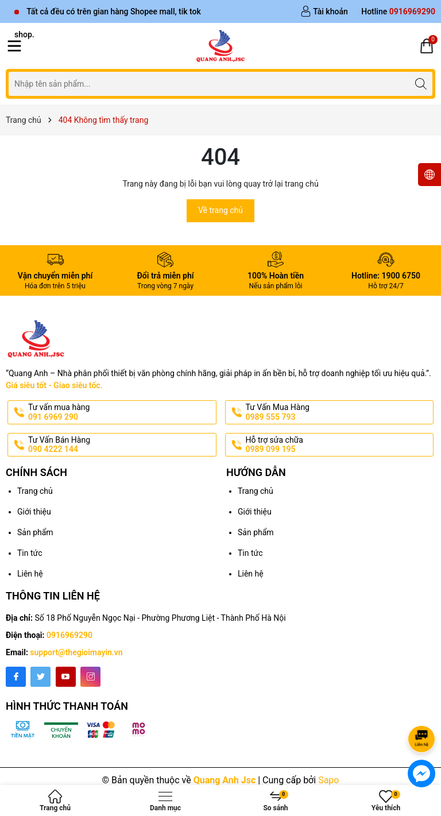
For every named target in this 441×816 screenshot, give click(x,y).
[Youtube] (66, 677)
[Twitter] (40, 677)
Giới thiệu (34, 511)
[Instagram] (90, 677)
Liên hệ (30, 573)
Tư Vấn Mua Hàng (339, 412)
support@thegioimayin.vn (76, 652)
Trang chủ (35, 491)
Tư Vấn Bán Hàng (121, 445)
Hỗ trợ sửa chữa (339, 445)
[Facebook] (16, 677)
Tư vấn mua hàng (121, 412)
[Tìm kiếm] (420, 83)
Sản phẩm (35, 532)
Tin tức (29, 553)
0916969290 (69, 635)
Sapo (328, 780)
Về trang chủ (220, 210)
